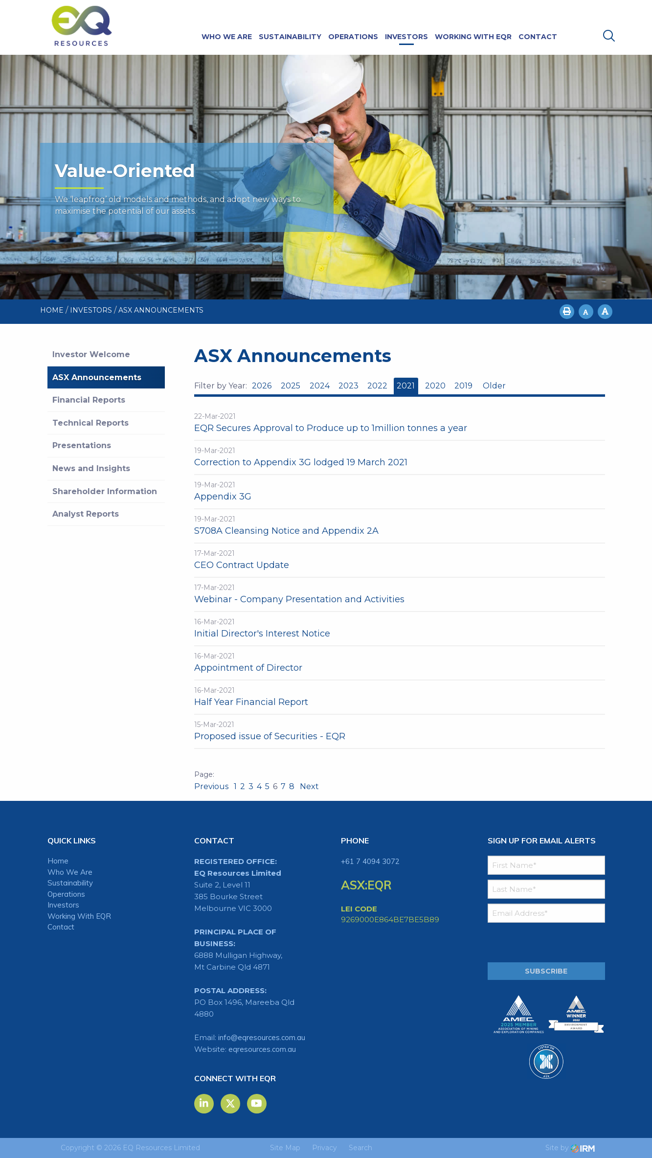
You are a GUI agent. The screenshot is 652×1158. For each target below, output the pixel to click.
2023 (348, 385)
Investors (406, 36)
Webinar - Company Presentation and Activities (299, 599)
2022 (377, 385)
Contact (537, 36)
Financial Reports (88, 400)
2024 (320, 385)
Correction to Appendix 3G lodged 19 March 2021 (300, 462)
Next (308, 786)
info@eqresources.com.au (261, 1037)
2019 (463, 385)
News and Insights (91, 468)
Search (360, 1147)
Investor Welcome (91, 354)
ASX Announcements (96, 377)
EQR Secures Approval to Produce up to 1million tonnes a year (330, 428)
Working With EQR (473, 36)
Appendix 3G (222, 496)
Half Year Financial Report (251, 702)
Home (57, 860)
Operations (353, 36)
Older (494, 385)
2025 (290, 385)
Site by (570, 1147)
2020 (435, 385)
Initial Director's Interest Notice (262, 633)
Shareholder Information (104, 491)
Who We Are (227, 36)
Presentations (81, 445)
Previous (212, 786)
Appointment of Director (248, 667)
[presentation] (547, 943)
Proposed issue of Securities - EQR (269, 736)
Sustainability (290, 36)
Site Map (285, 1147)
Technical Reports (90, 423)
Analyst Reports (85, 514)
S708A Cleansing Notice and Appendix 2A (286, 530)
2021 (406, 385)
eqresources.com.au (262, 1049)
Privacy (324, 1147)
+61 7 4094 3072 (370, 861)
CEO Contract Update (241, 565)
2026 (261, 385)
